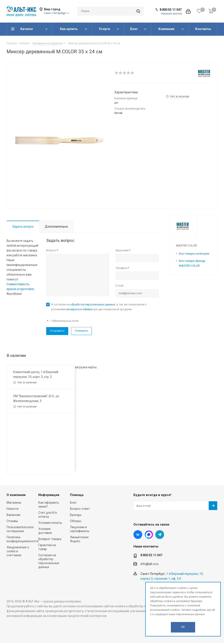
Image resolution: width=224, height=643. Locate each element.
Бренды (75, 515)
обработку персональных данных (92, 304)
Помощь (77, 495)
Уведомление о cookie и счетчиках (18, 551)
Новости (13, 508)
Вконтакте (137, 534)
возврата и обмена (79, 309)
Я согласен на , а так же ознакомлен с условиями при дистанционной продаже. (99, 307)
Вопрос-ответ (80, 508)
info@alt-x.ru (149, 564)
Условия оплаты (50, 522)
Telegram (159, 534)
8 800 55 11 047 (171, 9)
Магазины (14, 502)
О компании (16, 495)
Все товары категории (194, 253)
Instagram (148, 534)
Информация (48, 495)
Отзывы (12, 521)
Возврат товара (49, 539)
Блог (73, 502)
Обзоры (75, 521)
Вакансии (13, 515)
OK (183, 627)
